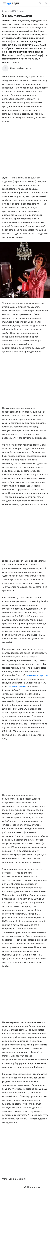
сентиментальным (17, 686)
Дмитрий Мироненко (21, 68)
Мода (22, 11)
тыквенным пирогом (37, 675)
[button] (25, 270)
